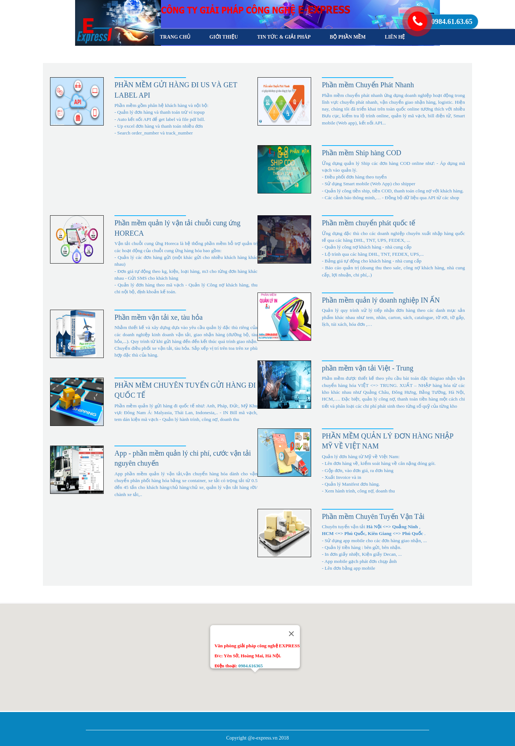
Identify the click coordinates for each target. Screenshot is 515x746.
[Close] (291, 633)
